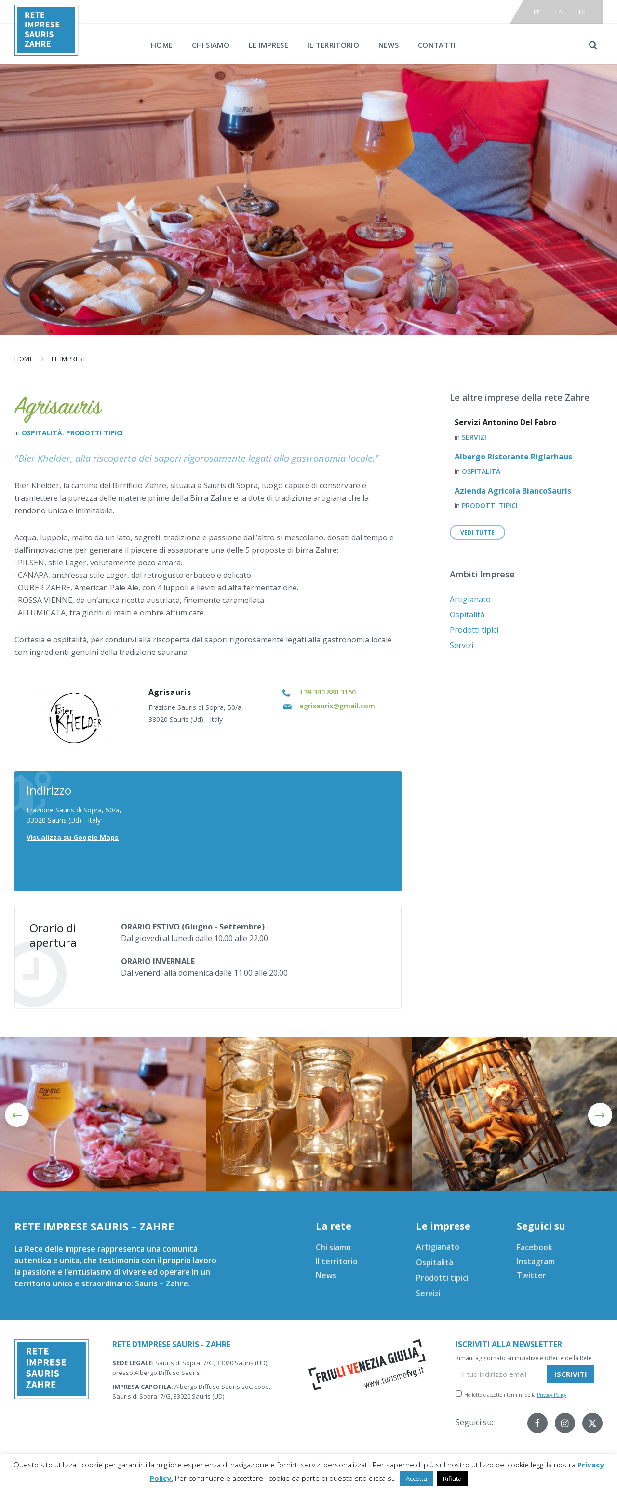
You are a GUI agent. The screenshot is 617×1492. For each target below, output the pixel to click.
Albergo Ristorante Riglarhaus (513, 456)
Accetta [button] (416, 1478)
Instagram (536, 1261)
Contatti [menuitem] (437, 45)
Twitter (531, 1275)
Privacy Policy (551, 1394)
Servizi (474, 437)
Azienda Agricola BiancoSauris (513, 491)
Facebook (534, 1247)
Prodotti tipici (94, 432)
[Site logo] (46, 53)
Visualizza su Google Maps (73, 837)
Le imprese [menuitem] (268, 45)
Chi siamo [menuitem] (210, 45)
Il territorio (337, 1261)
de (583, 11)
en (559, 11)
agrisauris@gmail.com (337, 705)
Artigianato (470, 599)
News (326, 1275)
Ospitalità (42, 432)
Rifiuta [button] (452, 1478)
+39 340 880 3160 (327, 691)
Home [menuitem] (162, 45)
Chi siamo (333, 1247)
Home (23, 358)
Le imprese (69, 358)
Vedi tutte (477, 532)
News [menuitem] (388, 45)
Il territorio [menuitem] (333, 45)
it (537, 11)
